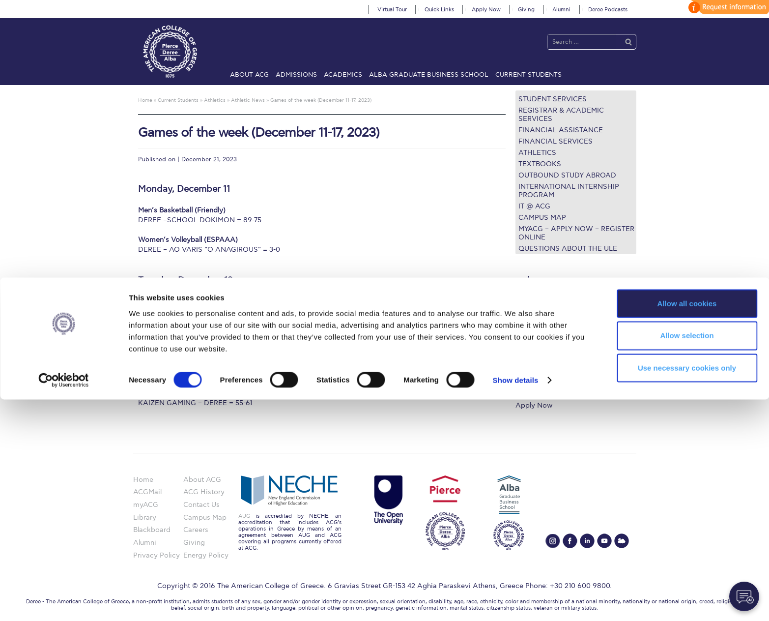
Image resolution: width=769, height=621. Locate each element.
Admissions (296, 75)
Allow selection (686, 557)
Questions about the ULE (567, 248)
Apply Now (486, 9)
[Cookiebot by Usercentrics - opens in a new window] (64, 601)
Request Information (548, 393)
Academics (343, 75)
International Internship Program (568, 190)
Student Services (552, 99)
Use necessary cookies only (687, 589)
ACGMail (147, 492)
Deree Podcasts (607, 9)
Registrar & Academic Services (561, 114)
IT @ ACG (534, 206)
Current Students (528, 75)
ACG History (204, 492)
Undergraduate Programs (556, 309)
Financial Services (555, 141)
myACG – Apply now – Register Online (576, 233)
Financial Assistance (560, 130)
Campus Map (542, 217)
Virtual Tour (392, 9)
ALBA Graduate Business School (428, 75)
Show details (516, 601)
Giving (526, 9)
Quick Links (439, 9)
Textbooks (539, 164)
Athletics (537, 152)
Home (143, 479)
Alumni (561, 9)
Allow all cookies (687, 524)
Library (527, 345)
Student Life (535, 381)
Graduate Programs (547, 321)
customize (727, 7)
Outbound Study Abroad (567, 175)
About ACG (249, 75)
